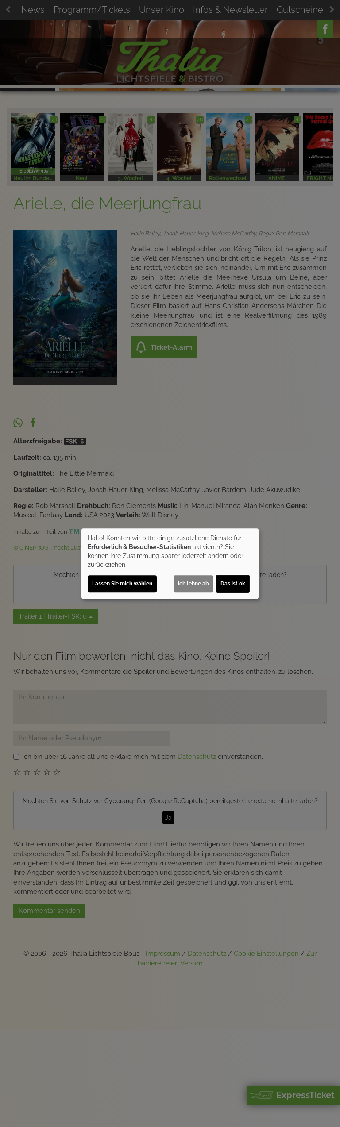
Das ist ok (232, 584)
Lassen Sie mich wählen (122, 584)
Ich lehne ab (193, 584)
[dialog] (170, 563)
